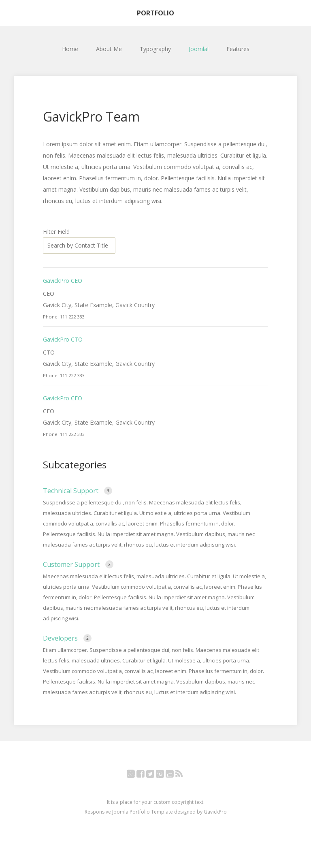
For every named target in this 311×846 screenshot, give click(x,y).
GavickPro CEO (62, 280)
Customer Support (72, 564)
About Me (109, 49)
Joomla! (199, 49)
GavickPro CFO (62, 398)
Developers (61, 638)
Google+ (135, 775)
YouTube (174, 775)
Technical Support (71, 490)
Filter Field (57, 231)
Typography (155, 49)
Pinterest (164, 775)
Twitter (154, 775)
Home (70, 49)
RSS (183, 775)
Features (237, 49)
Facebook (144, 775)
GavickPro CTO (63, 339)
